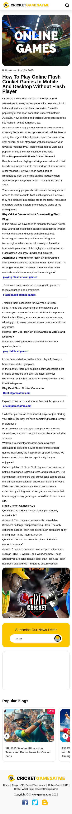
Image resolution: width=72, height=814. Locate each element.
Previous (7, 736)
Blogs (15, 785)
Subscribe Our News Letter (36, 630)
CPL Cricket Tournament (33, 785)
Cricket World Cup (23, 789)
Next (65, 736)
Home (6, 785)
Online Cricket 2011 (58, 785)
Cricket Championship (46, 789)
